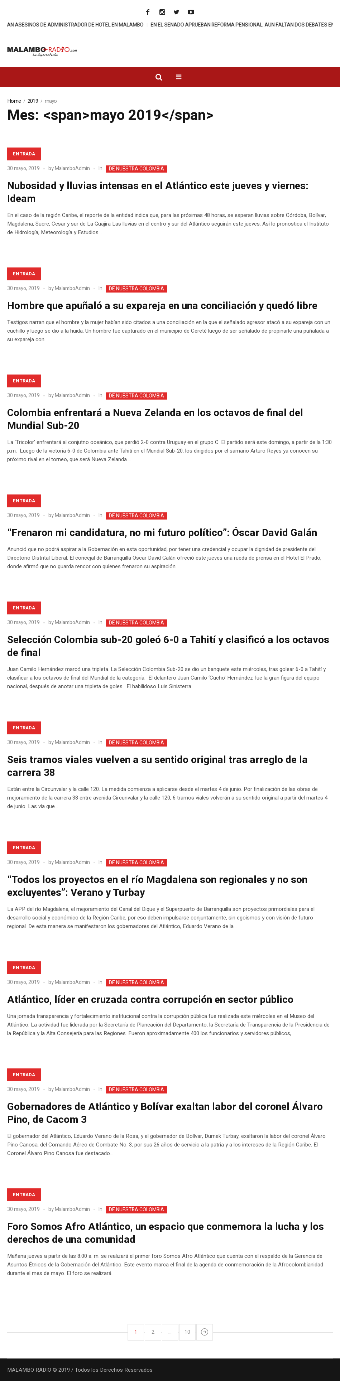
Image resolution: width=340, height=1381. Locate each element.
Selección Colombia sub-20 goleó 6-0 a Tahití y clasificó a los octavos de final (168, 646)
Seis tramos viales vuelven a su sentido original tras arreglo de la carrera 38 (157, 766)
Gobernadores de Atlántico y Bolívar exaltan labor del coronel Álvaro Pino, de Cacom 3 (165, 1113)
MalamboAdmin (72, 168)
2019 (33, 101)
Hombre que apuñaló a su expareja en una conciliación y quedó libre (162, 306)
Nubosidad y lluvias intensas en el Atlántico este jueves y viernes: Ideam (157, 192)
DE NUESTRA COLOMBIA (136, 169)
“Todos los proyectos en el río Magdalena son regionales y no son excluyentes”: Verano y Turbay (157, 886)
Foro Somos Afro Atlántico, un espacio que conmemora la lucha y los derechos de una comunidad (165, 1233)
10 (187, 1332)
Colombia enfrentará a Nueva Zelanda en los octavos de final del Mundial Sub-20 (155, 419)
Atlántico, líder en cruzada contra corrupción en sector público (150, 1000)
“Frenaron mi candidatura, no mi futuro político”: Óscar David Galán (162, 533)
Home (14, 101)
